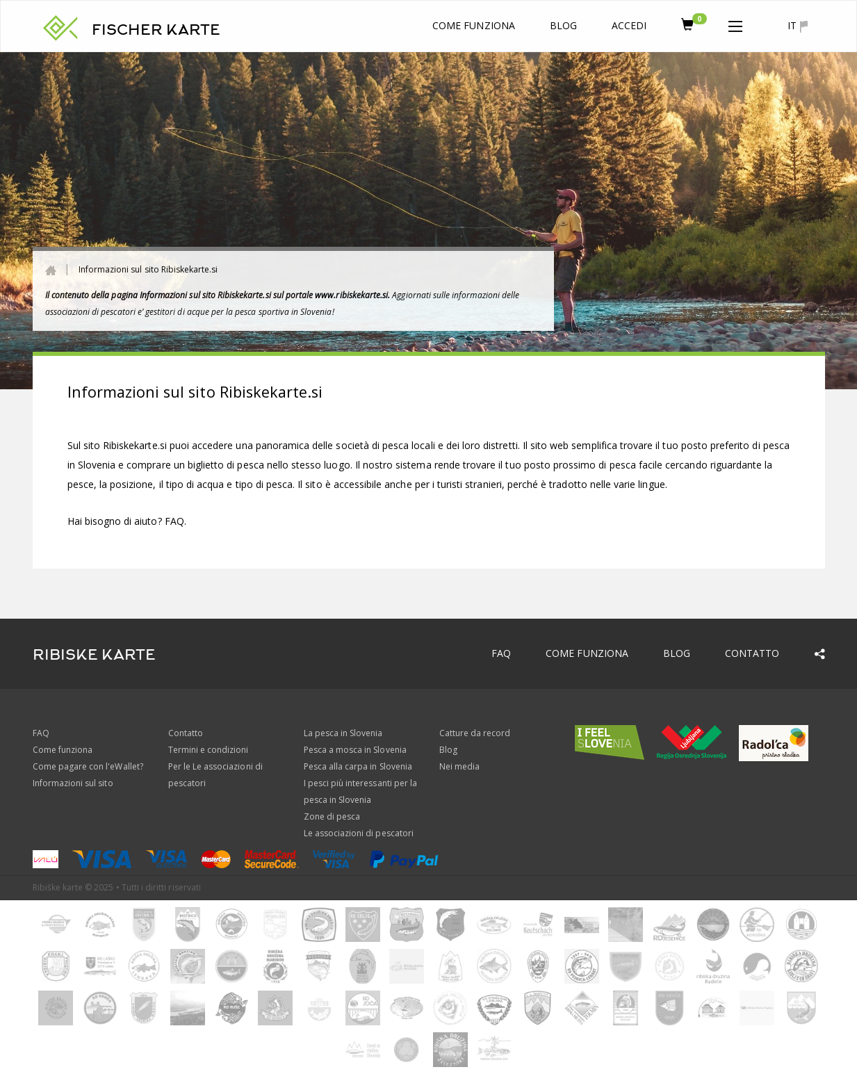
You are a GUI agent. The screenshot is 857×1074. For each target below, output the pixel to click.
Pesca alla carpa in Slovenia (358, 766)
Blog (563, 25)
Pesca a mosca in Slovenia (355, 750)
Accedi (629, 25)
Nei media (459, 766)
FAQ (174, 521)
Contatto (752, 653)
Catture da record (475, 733)
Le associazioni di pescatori (359, 833)
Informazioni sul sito (73, 783)
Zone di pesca (332, 816)
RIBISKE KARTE (94, 654)
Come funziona (473, 25)
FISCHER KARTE (156, 30)
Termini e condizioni (208, 750)
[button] (735, 24)
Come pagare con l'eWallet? (88, 766)
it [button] (797, 26)
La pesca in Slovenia (343, 733)
